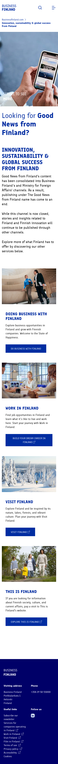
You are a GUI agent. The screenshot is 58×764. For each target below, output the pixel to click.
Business (9, 8)
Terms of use (12, 745)
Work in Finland (14, 734)
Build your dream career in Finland (29, 440)
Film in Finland (13, 741)
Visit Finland (20, 532)
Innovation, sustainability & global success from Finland (26, 24)
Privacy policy (13, 749)
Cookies (8, 756)
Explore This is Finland (26, 622)
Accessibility (12, 752)
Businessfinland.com (13, 19)
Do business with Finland (26, 348)
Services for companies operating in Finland (15, 726)
